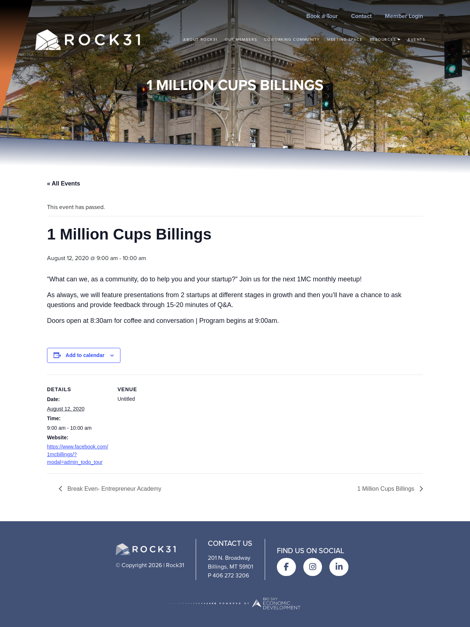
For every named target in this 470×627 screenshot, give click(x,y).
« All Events (63, 183)
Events (416, 39)
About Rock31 (200, 39)
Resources (385, 39)
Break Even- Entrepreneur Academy (114, 489)
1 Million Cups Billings (386, 489)
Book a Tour (322, 16)
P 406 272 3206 (228, 575)
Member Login (404, 16)
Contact (361, 16)
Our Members (241, 39)
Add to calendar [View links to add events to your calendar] (85, 355)
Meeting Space (344, 39)
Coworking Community (292, 39)
